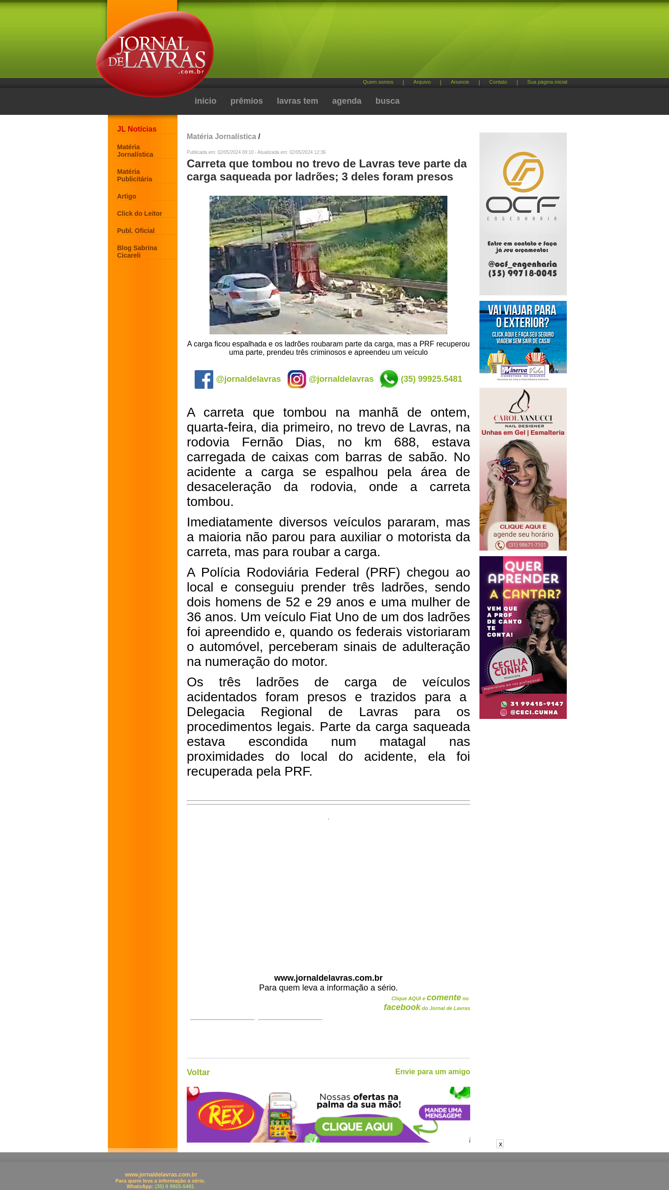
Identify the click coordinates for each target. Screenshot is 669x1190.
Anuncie (460, 82)
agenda (346, 101)
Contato (498, 82)
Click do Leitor (139, 213)
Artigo (126, 196)
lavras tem (297, 101)
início (205, 101)
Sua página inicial (547, 82)
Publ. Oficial (136, 230)
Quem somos (378, 82)
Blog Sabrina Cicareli (137, 251)
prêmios (246, 101)
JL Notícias (137, 129)
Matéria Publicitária (134, 175)
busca (387, 101)
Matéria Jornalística (135, 150)
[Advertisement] (383, 42)
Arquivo (422, 82)
